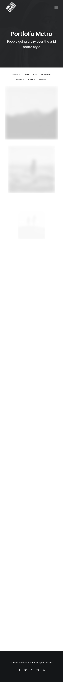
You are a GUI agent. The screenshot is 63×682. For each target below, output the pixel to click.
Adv (35, 75)
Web (27, 75)
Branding (46, 75)
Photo (31, 80)
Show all (16, 75)
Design (20, 80)
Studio (43, 80)
